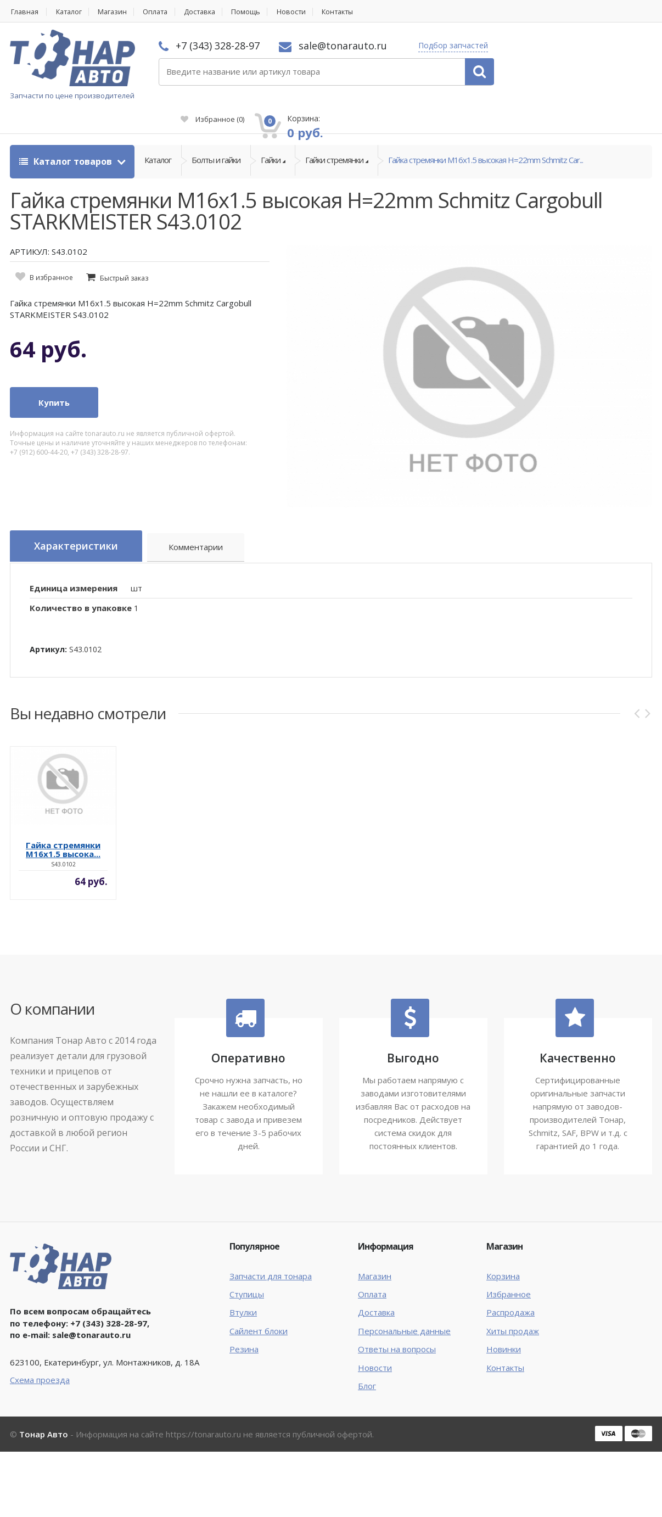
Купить (54, 378)
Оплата (162, 12)
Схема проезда (40, 1354)
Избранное (528, 64)
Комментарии (202, 523)
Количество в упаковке (81, 583)
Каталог (71, 12)
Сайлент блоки (258, 1305)
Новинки (503, 1324)
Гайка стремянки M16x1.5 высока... (63, 824)
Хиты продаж (512, 1305)
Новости (304, 12)
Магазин (117, 12)
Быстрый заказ (124, 254)
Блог (367, 1361)
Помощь (257, 12)
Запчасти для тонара (270, 1250)
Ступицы (246, 1269)
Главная (24, 12)
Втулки (243, 1287)
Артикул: (48, 624)
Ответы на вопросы (397, 1324)
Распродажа (510, 1287)
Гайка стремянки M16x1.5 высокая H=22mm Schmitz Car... (485, 137)
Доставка (209, 12)
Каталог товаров (66, 137)
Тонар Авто (43, 1408)
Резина (244, 1324)
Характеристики (79, 522)
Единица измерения (73, 562)
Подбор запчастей (450, 45)
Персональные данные (404, 1305)
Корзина (503, 1250)
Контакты (353, 12)
